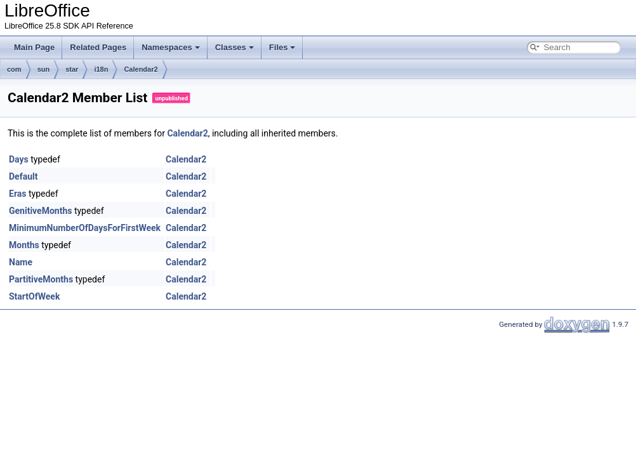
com (14, 69)
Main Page (34, 47)
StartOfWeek (34, 296)
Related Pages (98, 47)
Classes (234, 47)
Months (24, 245)
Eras (17, 194)
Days (19, 159)
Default (23, 176)
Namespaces (171, 47)
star (71, 69)
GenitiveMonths (40, 211)
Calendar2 (140, 69)
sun (43, 69)
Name (20, 262)
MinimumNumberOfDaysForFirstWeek (85, 228)
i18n (101, 69)
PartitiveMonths (41, 279)
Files (282, 47)
